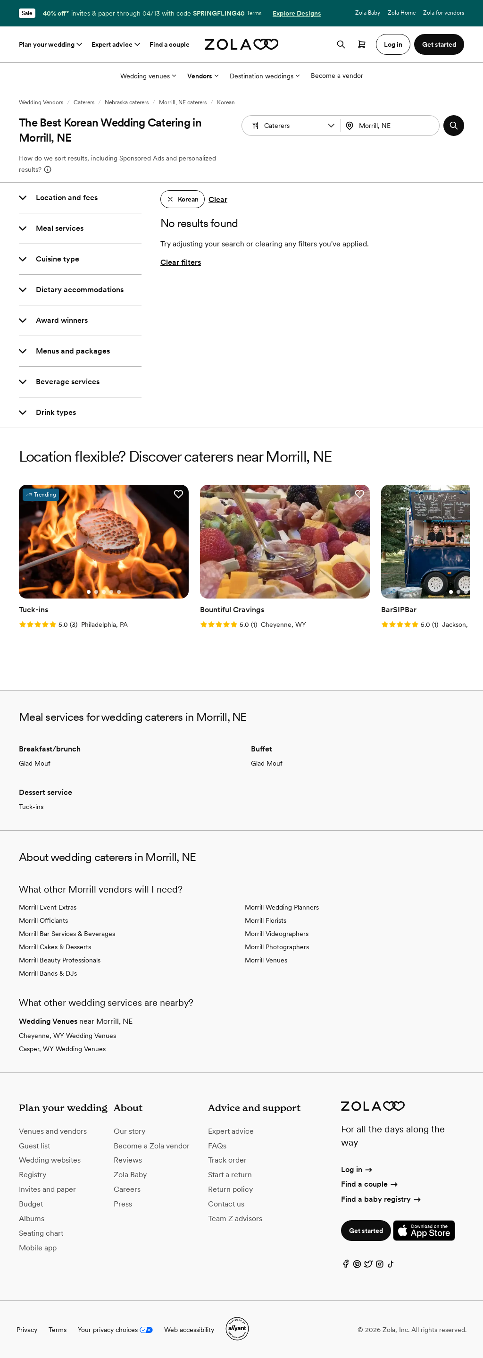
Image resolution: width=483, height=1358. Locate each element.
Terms (254, 13)
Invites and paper (47, 1188)
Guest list (34, 1144)
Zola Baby (367, 12)
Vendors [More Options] (202, 76)
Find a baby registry (381, 1198)
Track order (227, 1159)
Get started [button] (439, 44)
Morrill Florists (265, 920)
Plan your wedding (51, 44)
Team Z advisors (235, 1217)
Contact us (226, 1203)
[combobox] (391, 125)
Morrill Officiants (43, 920)
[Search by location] (393, 125)
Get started (366, 1230)
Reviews (128, 1159)
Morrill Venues (266, 959)
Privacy (27, 1329)
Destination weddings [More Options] (265, 76)
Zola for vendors (443, 12)
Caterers (84, 102)
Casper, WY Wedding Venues (62, 1048)
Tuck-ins (31, 806)
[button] (331, 125)
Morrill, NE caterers (183, 102)
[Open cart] (361, 44)
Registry (32, 1174)
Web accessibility (189, 1329)
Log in (357, 1168)
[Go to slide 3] (103, 591)
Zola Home (402, 12)
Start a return (230, 1174)
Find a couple (170, 44)
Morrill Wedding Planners (282, 907)
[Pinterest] (357, 1265)
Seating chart (41, 1232)
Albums (31, 1217)
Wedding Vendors (41, 102)
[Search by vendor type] (292, 125)
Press (123, 1203)
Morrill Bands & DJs (48, 973)
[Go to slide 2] (96, 591)
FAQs (217, 1144)
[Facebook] (345, 1265)
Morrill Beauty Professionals (59, 959)
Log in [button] (393, 44)
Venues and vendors (53, 1130)
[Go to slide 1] (88, 591)
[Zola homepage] (242, 44)
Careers (127, 1188)
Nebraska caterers (127, 102)
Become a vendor (337, 75)
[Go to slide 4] (111, 591)
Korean (226, 102)
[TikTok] (391, 1265)
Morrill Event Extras (47, 907)
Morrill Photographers (277, 946)
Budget (31, 1203)
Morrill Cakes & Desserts (55, 946)
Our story (129, 1130)
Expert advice (117, 44)
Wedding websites (50, 1159)
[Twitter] (368, 1265)
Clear (217, 199)
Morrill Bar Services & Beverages (67, 933)
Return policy (230, 1188)
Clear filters (180, 262)
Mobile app (38, 1246)
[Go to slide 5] (118, 591)
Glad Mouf (34, 763)
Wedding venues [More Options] (148, 76)
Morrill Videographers (276, 933)
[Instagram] (379, 1265)
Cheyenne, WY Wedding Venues (67, 1035)
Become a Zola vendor (152, 1144)
